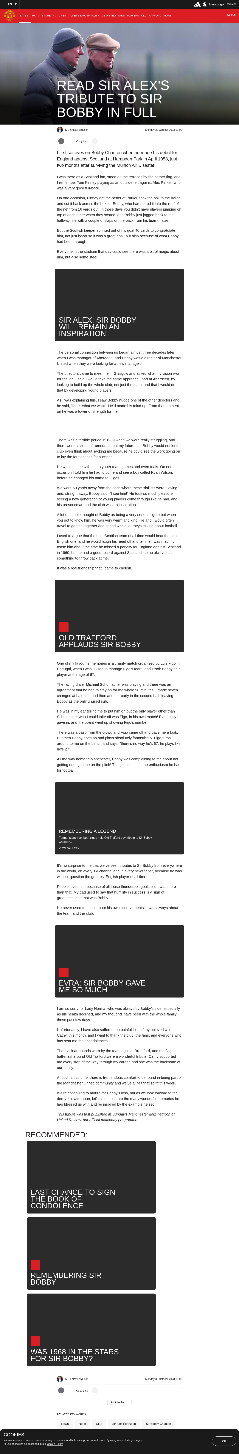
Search (83, 1318)
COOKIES (14, 1435)
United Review (69, 1120)
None (82, 1306)
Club (99, 1306)
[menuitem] (25, 16)
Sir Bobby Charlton (158, 1306)
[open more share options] (95, 141)
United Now (106, 1318)
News (65, 1306)
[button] (9, 4)
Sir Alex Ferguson (124, 1306)
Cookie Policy (55, 1443)
